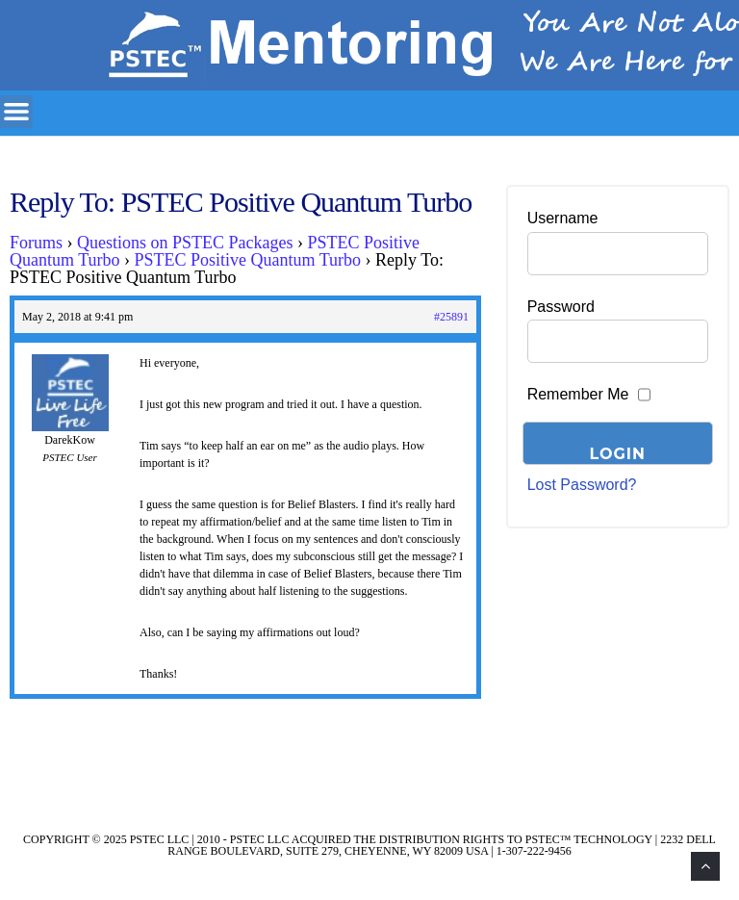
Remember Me (578, 394)
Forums (36, 242)
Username (563, 218)
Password (561, 306)
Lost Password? (582, 484)
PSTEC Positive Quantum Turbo (248, 260)
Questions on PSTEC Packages (185, 242)
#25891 (451, 316)
